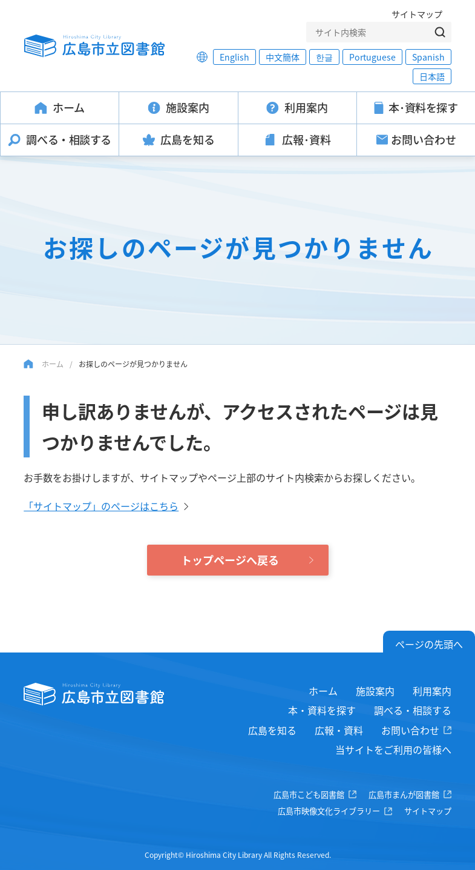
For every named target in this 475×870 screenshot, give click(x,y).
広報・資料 (339, 730)
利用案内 (432, 690)
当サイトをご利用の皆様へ (393, 749)
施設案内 (375, 690)
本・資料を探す (322, 710)
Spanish (428, 57)
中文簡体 (283, 57)
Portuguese (372, 57)
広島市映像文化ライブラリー (329, 811)
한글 (324, 57)
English (234, 57)
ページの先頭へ (429, 644)
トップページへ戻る (230, 560)
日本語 (432, 76)
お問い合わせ (410, 730)
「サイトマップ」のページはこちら (101, 506)
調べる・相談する (412, 710)
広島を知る (272, 730)
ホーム (53, 364)
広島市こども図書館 (309, 794)
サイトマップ (416, 14)
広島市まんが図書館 (404, 794)
